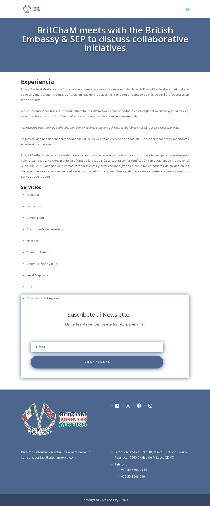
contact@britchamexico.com (55, 457)
